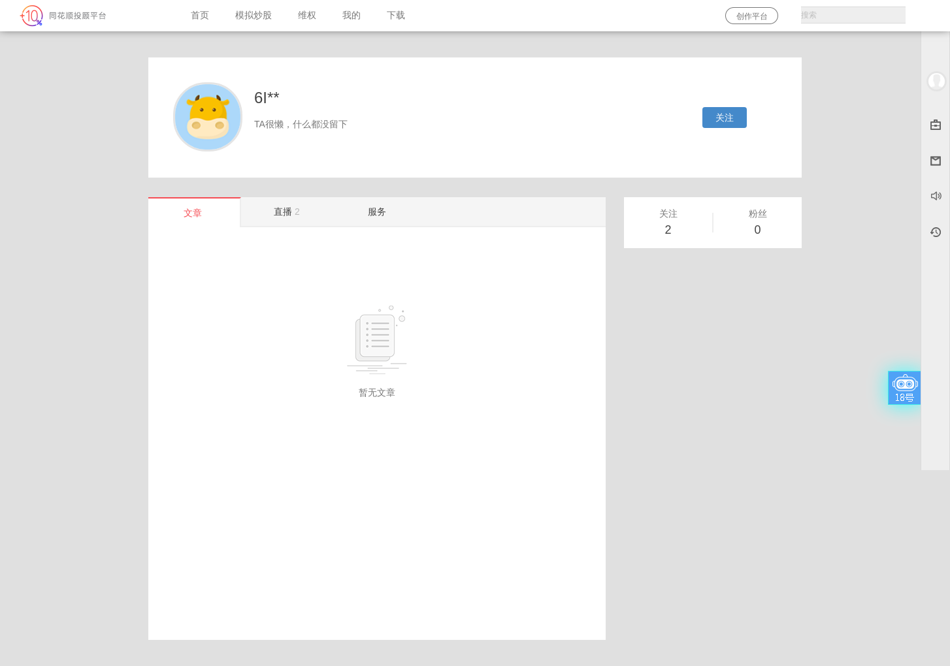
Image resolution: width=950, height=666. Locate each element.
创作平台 (752, 16)
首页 (200, 15)
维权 (307, 15)
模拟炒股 (253, 15)
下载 (396, 15)
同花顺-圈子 (89, 15)
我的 (351, 15)
